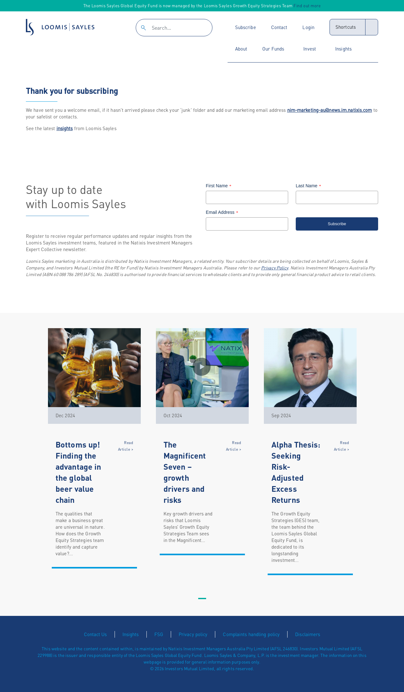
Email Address (223, 212)
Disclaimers (307, 634)
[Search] (174, 27)
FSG (158, 634)
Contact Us (95, 634)
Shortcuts (346, 27)
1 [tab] (202, 598)
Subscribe (245, 27)
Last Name (309, 185)
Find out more (307, 5)
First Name (219, 185)
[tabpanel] (94, 448)
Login (308, 27)
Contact (279, 27)
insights (64, 128)
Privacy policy (193, 634)
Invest (309, 48)
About (241, 48)
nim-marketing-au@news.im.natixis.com (329, 110)
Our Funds (273, 48)
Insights (343, 48)
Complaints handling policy (251, 634)
